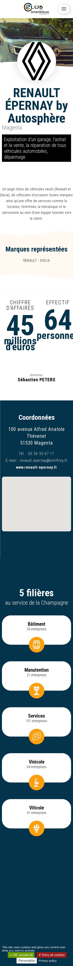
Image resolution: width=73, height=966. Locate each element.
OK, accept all (21, 955)
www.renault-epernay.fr (36, 467)
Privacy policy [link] (48, 960)
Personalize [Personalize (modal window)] (26, 960)
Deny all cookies (52, 955)
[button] (36, 500)
